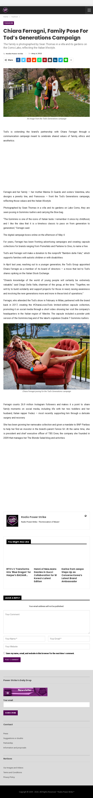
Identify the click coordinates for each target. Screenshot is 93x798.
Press (5, 733)
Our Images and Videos (13, 768)
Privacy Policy (9, 777)
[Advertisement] (46, 166)
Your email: (46, 702)
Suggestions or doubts (13, 738)
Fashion (8, 23)
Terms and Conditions (12, 772)
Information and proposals (14, 748)
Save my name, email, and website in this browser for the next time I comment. (40, 653)
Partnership (8, 743)
